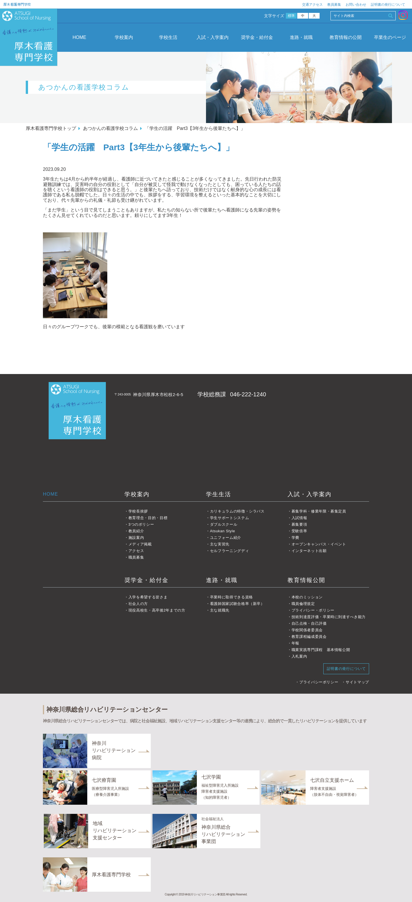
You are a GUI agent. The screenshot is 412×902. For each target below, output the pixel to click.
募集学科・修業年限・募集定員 (319, 511)
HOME (79, 37)
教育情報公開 (306, 580)
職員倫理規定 (303, 604)
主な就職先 (219, 610)
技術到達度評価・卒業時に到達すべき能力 (329, 617)
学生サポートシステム (229, 518)
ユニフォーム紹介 (225, 537)
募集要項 (299, 524)
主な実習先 (219, 544)
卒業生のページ (390, 37)
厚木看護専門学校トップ (51, 128)
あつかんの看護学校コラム (110, 128)
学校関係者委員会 (307, 630)
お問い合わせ (356, 4)
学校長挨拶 (138, 511)
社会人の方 (138, 604)
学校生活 (168, 37)
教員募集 (334, 4)
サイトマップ (357, 682)
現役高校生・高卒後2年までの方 (156, 610)
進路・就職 (301, 37)
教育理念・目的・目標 (148, 518)
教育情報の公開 (346, 37)
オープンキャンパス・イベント (319, 544)
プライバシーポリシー (318, 682)
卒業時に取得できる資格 (231, 597)
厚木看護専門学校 (17, 4)
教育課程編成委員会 (309, 636)
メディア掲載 (140, 544)
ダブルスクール (223, 524)
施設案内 (136, 537)
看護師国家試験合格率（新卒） (237, 604)
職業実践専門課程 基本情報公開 (321, 650)
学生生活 (218, 494)
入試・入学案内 (213, 37)
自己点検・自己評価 (309, 623)
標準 (291, 16)
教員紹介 (136, 531)
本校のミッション (307, 597)
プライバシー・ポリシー (313, 610)
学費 (295, 537)
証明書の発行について (388, 4)
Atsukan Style (222, 531)
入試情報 (299, 518)
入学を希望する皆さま (148, 597)
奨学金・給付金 (257, 37)
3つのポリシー (141, 524)
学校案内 (124, 37)
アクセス (136, 551)
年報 (295, 643)
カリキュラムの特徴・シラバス (237, 511)
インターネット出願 (309, 551)
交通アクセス (312, 4)
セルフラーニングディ (229, 551)
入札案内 (299, 656)
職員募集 (136, 557)
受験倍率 (299, 531)
